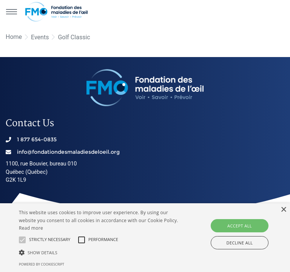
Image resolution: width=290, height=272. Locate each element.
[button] (22, 239)
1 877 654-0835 (37, 139)
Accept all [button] (239, 226)
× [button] (283, 210)
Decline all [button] (240, 243)
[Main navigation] (11, 12)
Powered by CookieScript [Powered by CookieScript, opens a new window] (41, 264)
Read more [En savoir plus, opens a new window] (31, 228)
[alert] (145, 237)
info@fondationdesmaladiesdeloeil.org (68, 151)
